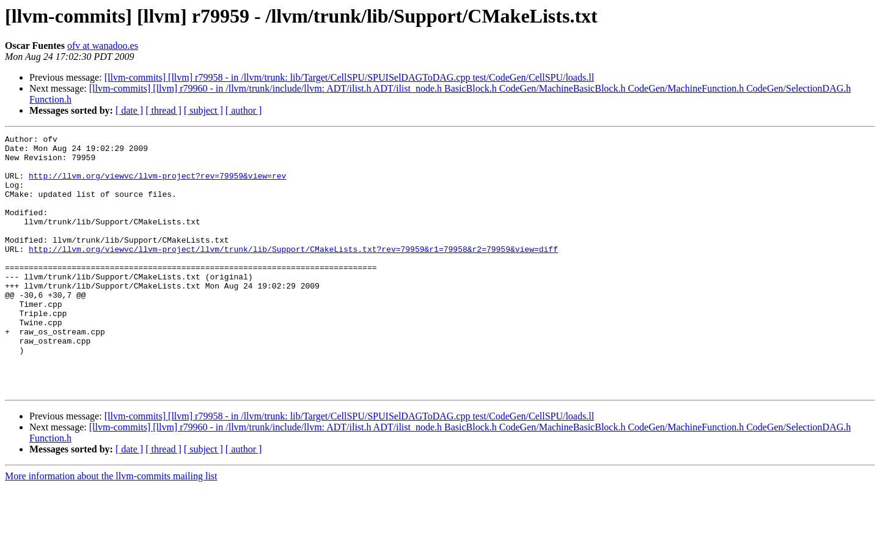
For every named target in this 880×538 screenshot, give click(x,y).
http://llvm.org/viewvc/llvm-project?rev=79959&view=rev (157, 184)
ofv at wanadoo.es (102, 45)
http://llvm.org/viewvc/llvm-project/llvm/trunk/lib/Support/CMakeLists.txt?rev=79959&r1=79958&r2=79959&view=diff (293, 272)
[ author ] (244, 110)
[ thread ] (163, 110)
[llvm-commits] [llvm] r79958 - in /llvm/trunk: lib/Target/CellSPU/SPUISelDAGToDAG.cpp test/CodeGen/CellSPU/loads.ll (349, 77)
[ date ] (129, 110)
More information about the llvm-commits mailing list (111, 527)
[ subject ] (203, 110)
